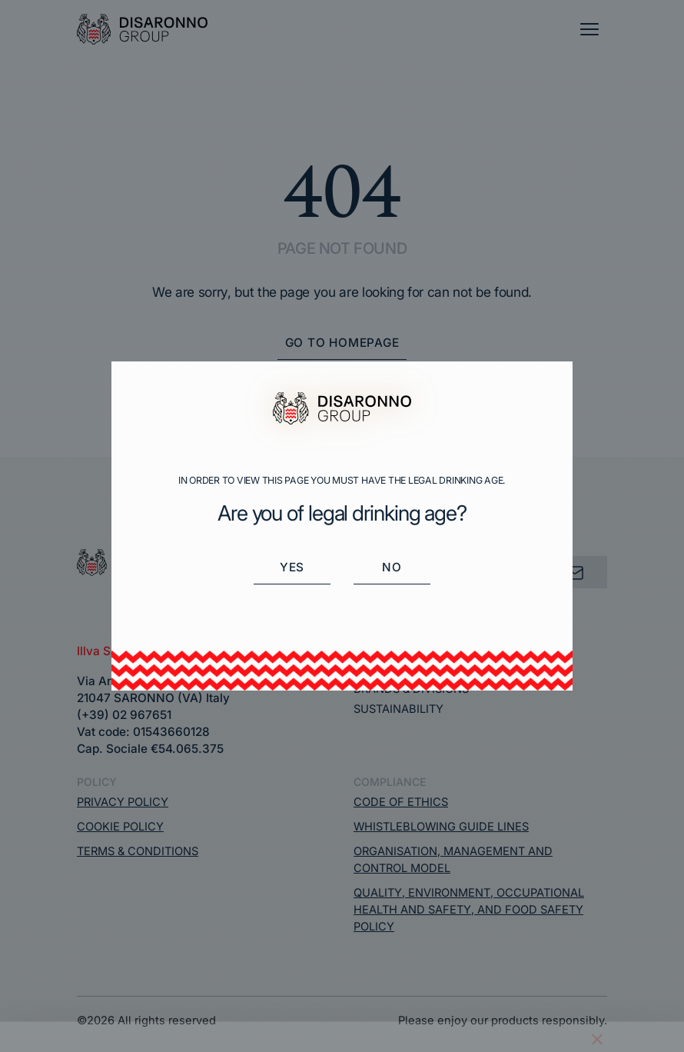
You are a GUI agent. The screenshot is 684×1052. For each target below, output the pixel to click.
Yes (292, 567)
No (392, 567)
